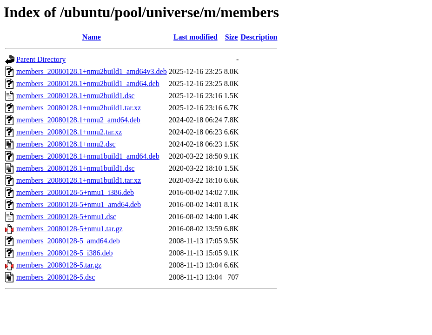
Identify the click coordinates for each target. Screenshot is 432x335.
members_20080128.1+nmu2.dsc (65, 144)
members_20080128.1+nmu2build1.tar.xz (78, 108)
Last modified (195, 37)
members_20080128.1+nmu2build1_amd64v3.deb (91, 71)
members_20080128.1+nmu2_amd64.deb (78, 120)
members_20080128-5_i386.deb (64, 253)
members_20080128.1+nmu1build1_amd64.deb (88, 156)
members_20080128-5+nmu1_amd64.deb (78, 204)
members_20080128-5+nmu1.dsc (66, 217)
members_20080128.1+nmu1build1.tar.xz (78, 180)
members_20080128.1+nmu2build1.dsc (75, 96)
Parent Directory (41, 59)
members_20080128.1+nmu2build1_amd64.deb (88, 83)
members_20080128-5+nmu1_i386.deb (75, 192)
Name (91, 37)
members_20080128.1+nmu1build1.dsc (75, 168)
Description (258, 37)
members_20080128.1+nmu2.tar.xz (69, 132)
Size (231, 37)
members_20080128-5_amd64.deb (68, 241)
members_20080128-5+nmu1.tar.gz (69, 229)
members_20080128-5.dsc (55, 277)
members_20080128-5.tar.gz (58, 265)
